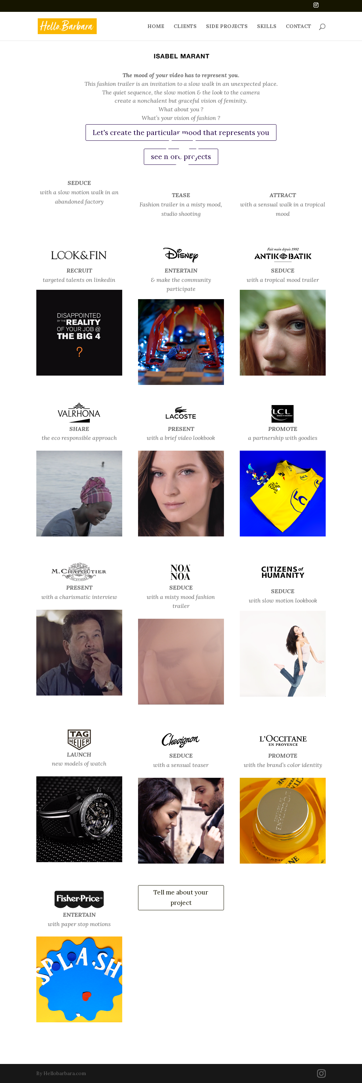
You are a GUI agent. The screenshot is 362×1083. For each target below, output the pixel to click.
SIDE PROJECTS (227, 26)
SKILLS (266, 26)
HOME (155, 26)
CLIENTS (185, 26)
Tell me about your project (180, 897)
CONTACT (298, 26)
